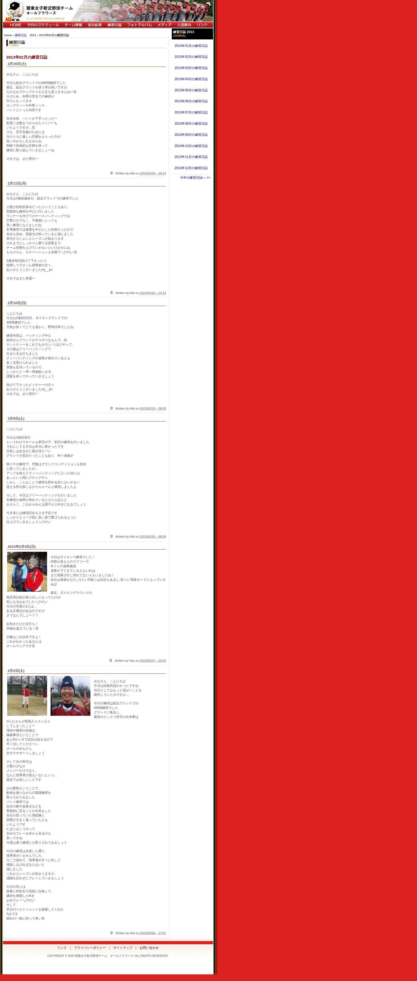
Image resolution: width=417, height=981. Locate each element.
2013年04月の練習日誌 (191, 79)
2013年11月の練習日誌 (191, 157)
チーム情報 (73, 24)
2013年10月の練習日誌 (191, 146)
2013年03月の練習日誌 (191, 68)
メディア (164, 24)
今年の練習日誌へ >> (195, 177)
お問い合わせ (149, 948)
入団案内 (184, 24)
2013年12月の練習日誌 (191, 168)
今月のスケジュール (43, 24)
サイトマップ (122, 948)
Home (8, 35)
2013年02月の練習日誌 (191, 57)
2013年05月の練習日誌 (191, 90)
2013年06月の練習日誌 (191, 101)
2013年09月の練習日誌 (191, 135)
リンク (203, 24)
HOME (13, 24)
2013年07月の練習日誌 (191, 112)
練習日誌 (114, 24)
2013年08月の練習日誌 (191, 123)
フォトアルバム (139, 24)
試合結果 (95, 24)
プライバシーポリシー (90, 948)
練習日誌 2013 (25, 35)
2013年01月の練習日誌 (191, 46)
